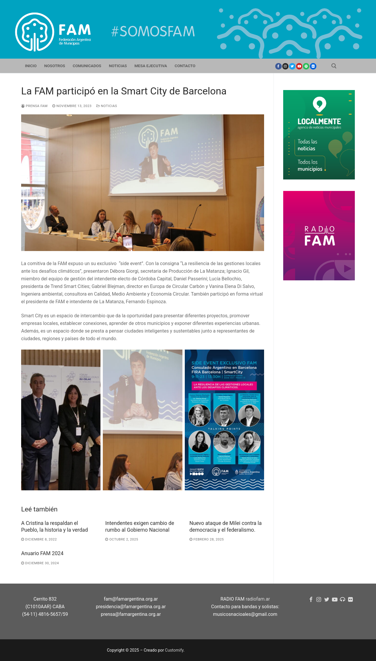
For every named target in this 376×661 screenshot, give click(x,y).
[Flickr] (313, 66)
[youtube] (299, 66)
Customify (174, 650)
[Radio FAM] (342, 599)
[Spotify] (306, 66)
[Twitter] (292, 66)
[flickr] (350, 599)
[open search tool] (334, 66)
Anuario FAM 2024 (42, 553)
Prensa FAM (34, 106)
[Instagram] (285, 66)
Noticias (106, 106)
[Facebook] (278, 66)
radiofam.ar (258, 599)
